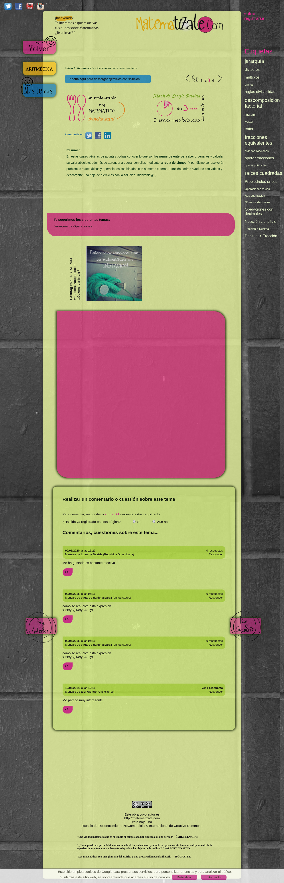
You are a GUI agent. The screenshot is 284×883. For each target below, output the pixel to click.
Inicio (69, 68)
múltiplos (252, 77)
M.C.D (249, 121)
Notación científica (260, 221)
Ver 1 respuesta (212, 688)
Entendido (184, 877)
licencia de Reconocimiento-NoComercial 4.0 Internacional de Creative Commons (142, 826)
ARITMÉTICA (40, 69)
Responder (216, 554)
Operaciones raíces (257, 189)
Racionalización (255, 195)
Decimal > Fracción (261, 236)
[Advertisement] (148, 49)
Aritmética (84, 68)
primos (249, 84)
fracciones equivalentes (258, 140)
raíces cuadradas (263, 173)
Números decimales (257, 202)
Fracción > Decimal (257, 229)
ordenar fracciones (257, 151)
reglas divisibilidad (260, 92)
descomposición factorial (262, 103)
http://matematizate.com (142, 818)
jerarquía (254, 61)
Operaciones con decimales (259, 211)
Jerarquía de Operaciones (73, 226)
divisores (252, 69)
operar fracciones (259, 158)
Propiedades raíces (261, 181)
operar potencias (255, 165)
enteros (251, 129)
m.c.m (250, 114)
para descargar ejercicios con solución (104, 79)
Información (214, 877)
